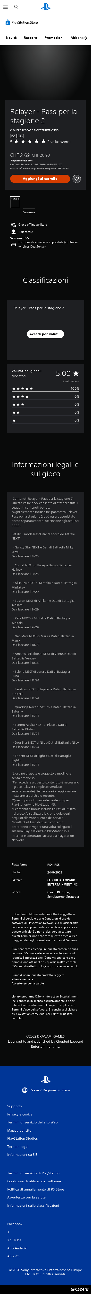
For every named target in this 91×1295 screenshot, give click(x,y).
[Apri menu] (5, 7)
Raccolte (31, 37)
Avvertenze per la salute (28, 983)
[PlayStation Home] (46, 7)
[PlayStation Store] (22, 22)
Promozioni (54, 37)
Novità (11, 37)
